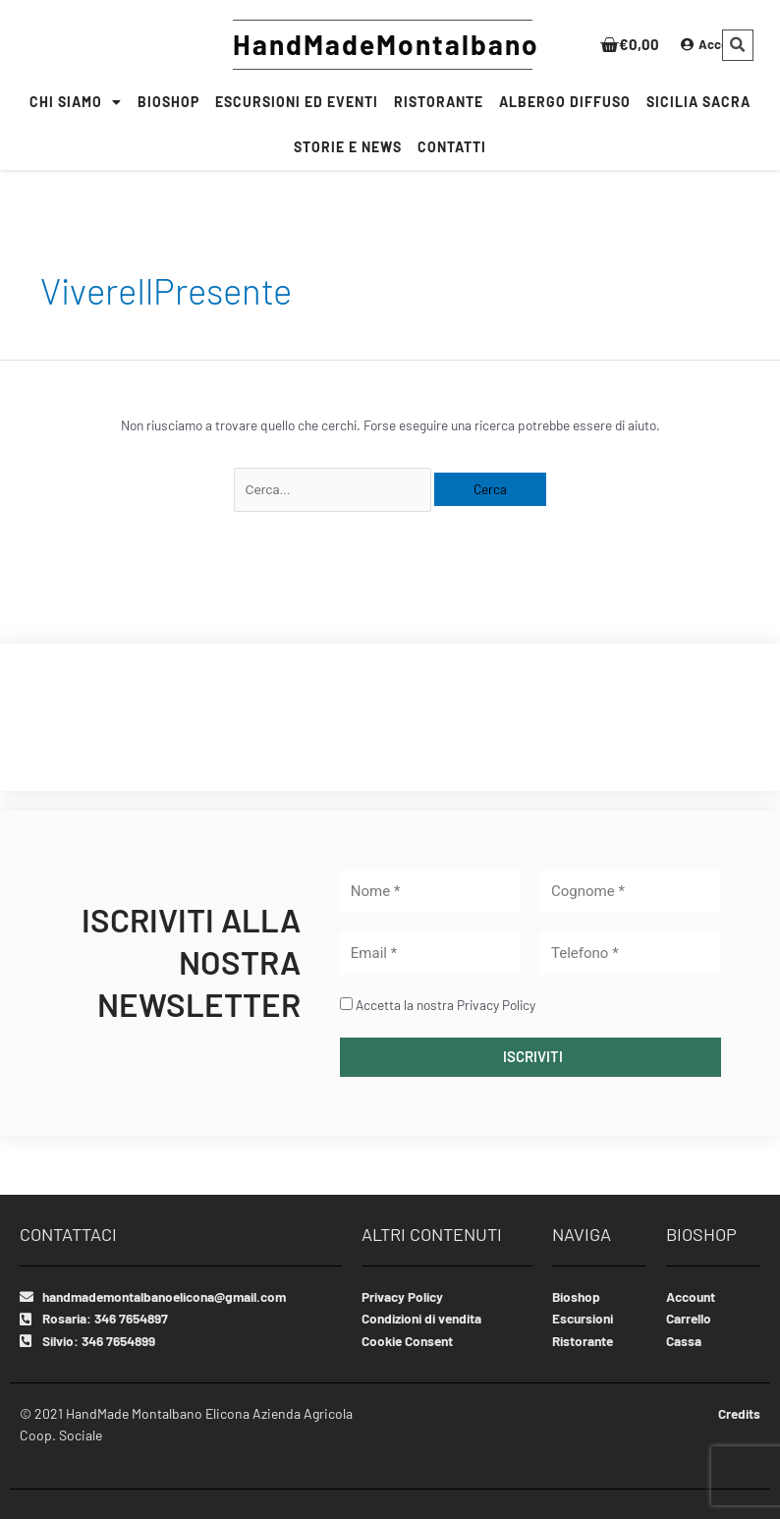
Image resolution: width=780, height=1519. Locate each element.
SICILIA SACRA (698, 101)
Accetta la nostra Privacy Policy (445, 1004)
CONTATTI (452, 147)
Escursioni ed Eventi (296, 101)
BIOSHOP (168, 101)
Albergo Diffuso (565, 101)
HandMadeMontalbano (386, 44)
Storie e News (348, 147)
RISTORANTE (438, 101)
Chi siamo (75, 102)
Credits (737, 1413)
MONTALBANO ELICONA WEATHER (390, 717)
